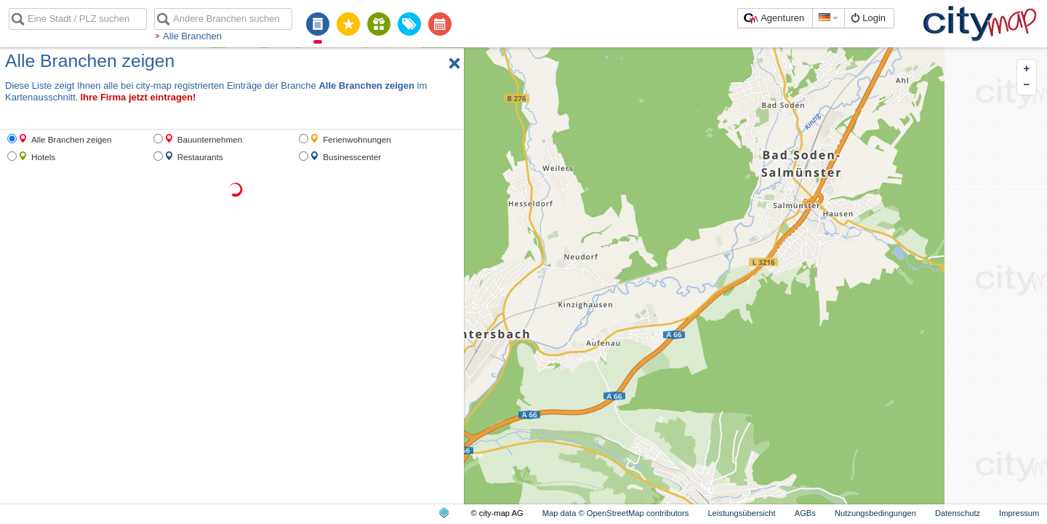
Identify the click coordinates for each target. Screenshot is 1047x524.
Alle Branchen (192, 36)
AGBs (805, 513)
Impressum (1019, 513)
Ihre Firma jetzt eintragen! (138, 97)
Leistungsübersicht (741, 513)
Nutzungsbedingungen (875, 513)
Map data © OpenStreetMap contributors (615, 513)
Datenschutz (957, 513)
